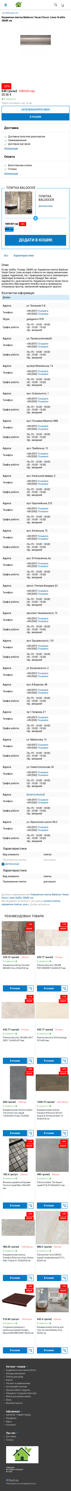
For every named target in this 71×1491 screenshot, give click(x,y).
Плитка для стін (11, 13)
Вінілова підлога (14, 1403)
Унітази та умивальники (18, 1383)
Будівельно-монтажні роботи (21, 1370)
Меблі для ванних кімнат (18, 1396)
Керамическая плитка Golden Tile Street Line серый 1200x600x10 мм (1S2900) (17, 1113)
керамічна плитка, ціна (14, 904)
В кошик (35, 117)
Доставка (11, 1436)
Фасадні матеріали (15, 1373)
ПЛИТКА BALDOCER (46, 198)
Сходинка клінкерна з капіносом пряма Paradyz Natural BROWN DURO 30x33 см (18, 1330)
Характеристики (24, 255)
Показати (43, 310)
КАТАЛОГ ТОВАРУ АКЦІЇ (18, 1415)
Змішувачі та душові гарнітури (21, 1393)
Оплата (10, 1440)
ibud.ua (33, 1484)
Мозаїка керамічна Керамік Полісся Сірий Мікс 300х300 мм (17, 1185)
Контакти (11, 1425)
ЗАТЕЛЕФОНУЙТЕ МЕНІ (35, 109)
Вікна (8, 1400)
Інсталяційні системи (16, 1386)
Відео (9, 1421)
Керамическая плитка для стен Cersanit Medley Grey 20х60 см (50, 1330)
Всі (6, 255)
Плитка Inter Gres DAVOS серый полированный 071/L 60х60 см (51, 1257)
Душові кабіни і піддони (18, 1390)
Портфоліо (11, 1418)
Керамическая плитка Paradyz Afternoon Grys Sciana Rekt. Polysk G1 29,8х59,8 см (18, 1257)
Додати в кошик (35, 240)
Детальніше (11, 148)
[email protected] (36, 794)
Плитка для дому (14, 1376)
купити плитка (52, 901)
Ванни (9, 1380)
